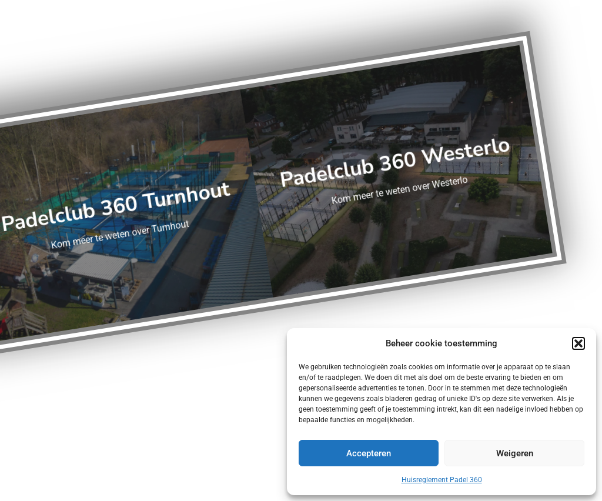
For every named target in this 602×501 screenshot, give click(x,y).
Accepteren (368, 453)
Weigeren (514, 453)
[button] (578, 343)
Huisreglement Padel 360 (442, 480)
